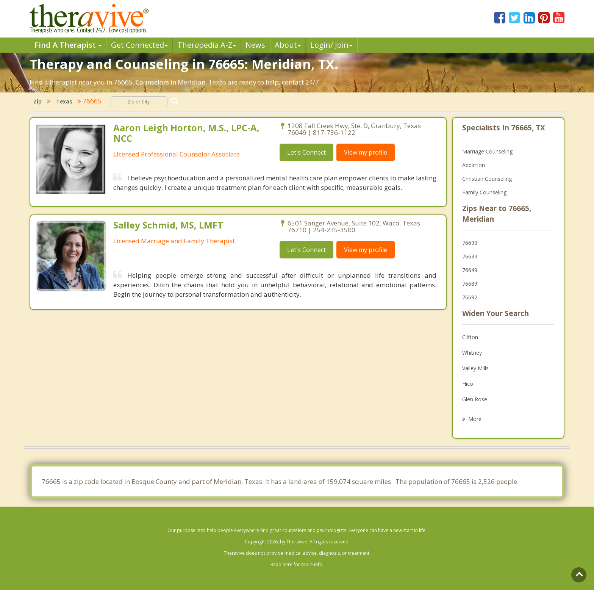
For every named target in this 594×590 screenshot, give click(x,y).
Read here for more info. (297, 564)
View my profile (365, 152)
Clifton (470, 337)
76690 (469, 242)
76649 (469, 270)
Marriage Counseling (487, 151)
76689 (469, 283)
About (288, 45)
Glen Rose (474, 399)
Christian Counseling (487, 178)
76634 (469, 256)
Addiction (473, 165)
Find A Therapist (68, 45)
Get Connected (139, 45)
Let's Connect (306, 152)
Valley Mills (475, 368)
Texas (64, 101)
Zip (37, 101)
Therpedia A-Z (206, 45)
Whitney (472, 352)
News (255, 45)
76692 (469, 297)
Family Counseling (484, 192)
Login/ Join (331, 45)
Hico (467, 383)
